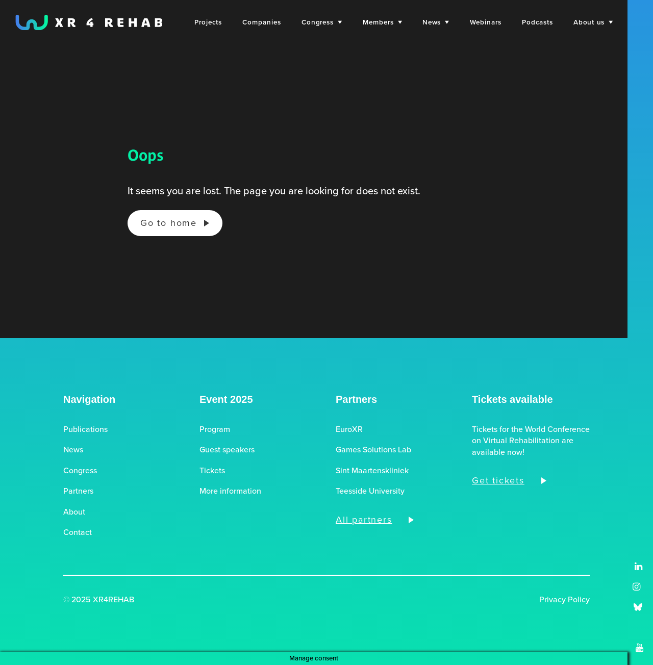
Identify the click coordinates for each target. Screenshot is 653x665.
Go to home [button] (168, 222)
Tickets (212, 471)
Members (382, 22)
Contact (77, 532)
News (435, 22)
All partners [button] (364, 519)
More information (230, 491)
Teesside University (370, 491)
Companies (261, 22)
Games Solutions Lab (373, 450)
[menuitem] (208, 22)
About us (593, 22)
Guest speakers (227, 450)
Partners (78, 491)
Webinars (485, 22)
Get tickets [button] (498, 480)
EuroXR (349, 429)
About (74, 512)
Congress (322, 22)
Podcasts (537, 22)
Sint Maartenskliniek (372, 471)
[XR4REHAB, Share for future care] (88, 23)
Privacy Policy (564, 600)
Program (214, 429)
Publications (85, 429)
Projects (208, 22)
